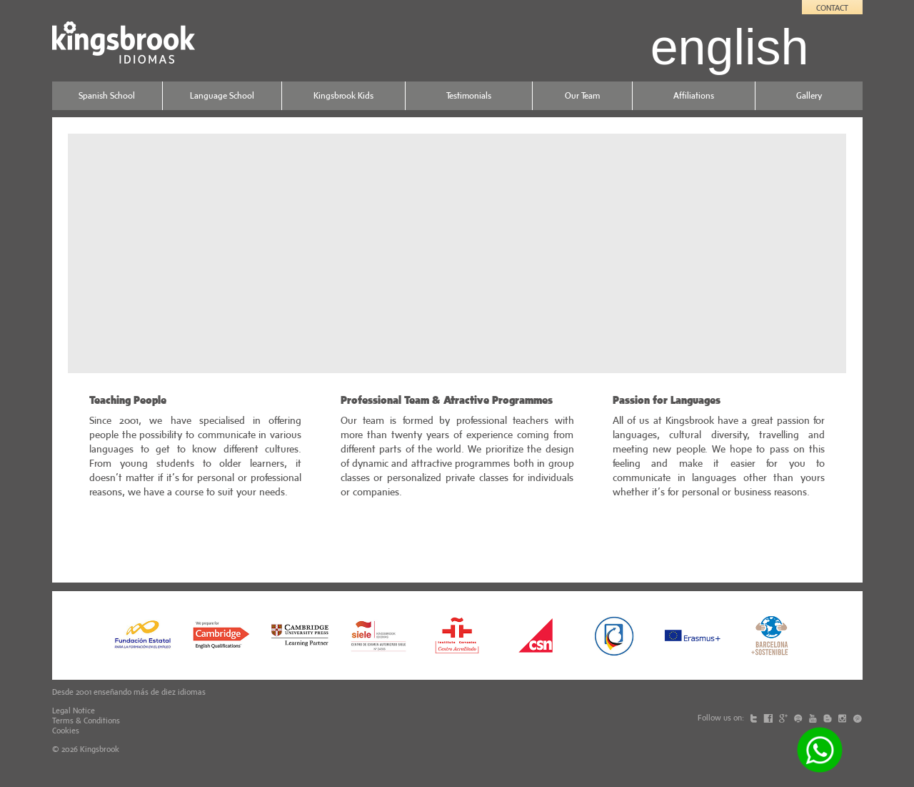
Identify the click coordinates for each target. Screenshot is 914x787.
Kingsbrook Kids (343, 95)
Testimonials (468, 95)
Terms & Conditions (86, 721)
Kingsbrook (99, 749)
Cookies (65, 731)
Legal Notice (73, 711)
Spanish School (107, 95)
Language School (222, 95)
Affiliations (693, 95)
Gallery (809, 95)
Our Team (582, 95)
